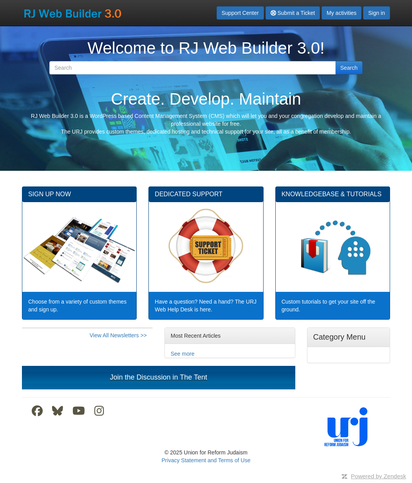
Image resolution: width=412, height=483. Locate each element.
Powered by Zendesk (378, 476)
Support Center (240, 13)
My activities (341, 13)
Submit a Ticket (293, 13)
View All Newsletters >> (118, 335)
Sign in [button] (376, 13)
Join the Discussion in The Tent (158, 377)
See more (183, 354)
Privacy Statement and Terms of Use (206, 460)
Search (349, 68)
